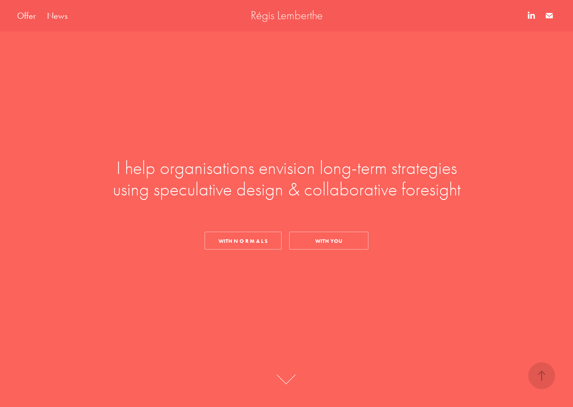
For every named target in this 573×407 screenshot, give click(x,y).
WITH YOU (329, 240)
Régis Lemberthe (287, 15)
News (57, 15)
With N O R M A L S (243, 240)
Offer (26, 15)
